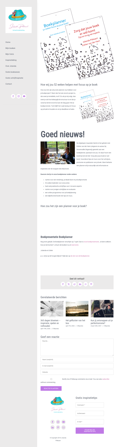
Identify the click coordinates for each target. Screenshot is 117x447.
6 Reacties (80, 326)
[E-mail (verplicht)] (77, 365)
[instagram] (18, 96)
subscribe (105, 379)
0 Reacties (55, 328)
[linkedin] (52, 427)
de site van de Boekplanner (80, 256)
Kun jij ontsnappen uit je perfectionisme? (102, 322)
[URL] (77, 372)
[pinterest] (58, 427)
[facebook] (13, 96)
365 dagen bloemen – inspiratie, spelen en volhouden (50, 323)
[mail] (63, 427)
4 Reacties (107, 326)
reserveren (74, 245)
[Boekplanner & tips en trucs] (77, 43)
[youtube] (24, 96)
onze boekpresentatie (91, 242)
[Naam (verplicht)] (77, 359)
